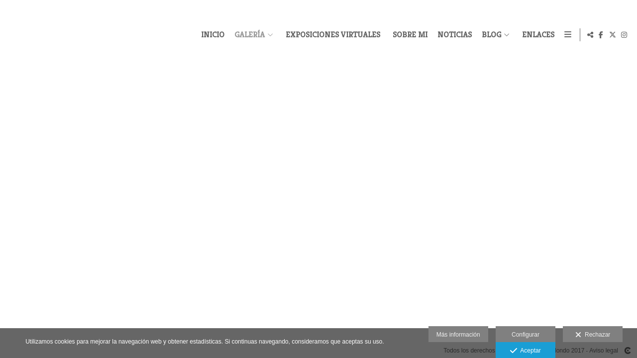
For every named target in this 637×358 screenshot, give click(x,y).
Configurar (525, 334)
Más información (458, 334)
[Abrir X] (613, 35)
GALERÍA (248, 34)
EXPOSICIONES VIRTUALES (331, 34)
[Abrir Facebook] (601, 35)
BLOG (490, 34)
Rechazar (592, 335)
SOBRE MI (408, 34)
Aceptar (525, 351)
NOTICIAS (453, 34)
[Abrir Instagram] (624, 35)
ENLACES (537, 34)
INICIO (211, 34)
